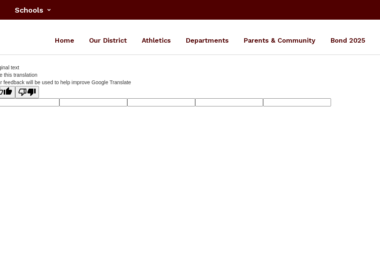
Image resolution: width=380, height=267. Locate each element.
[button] (33, 10)
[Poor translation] (27, 92)
